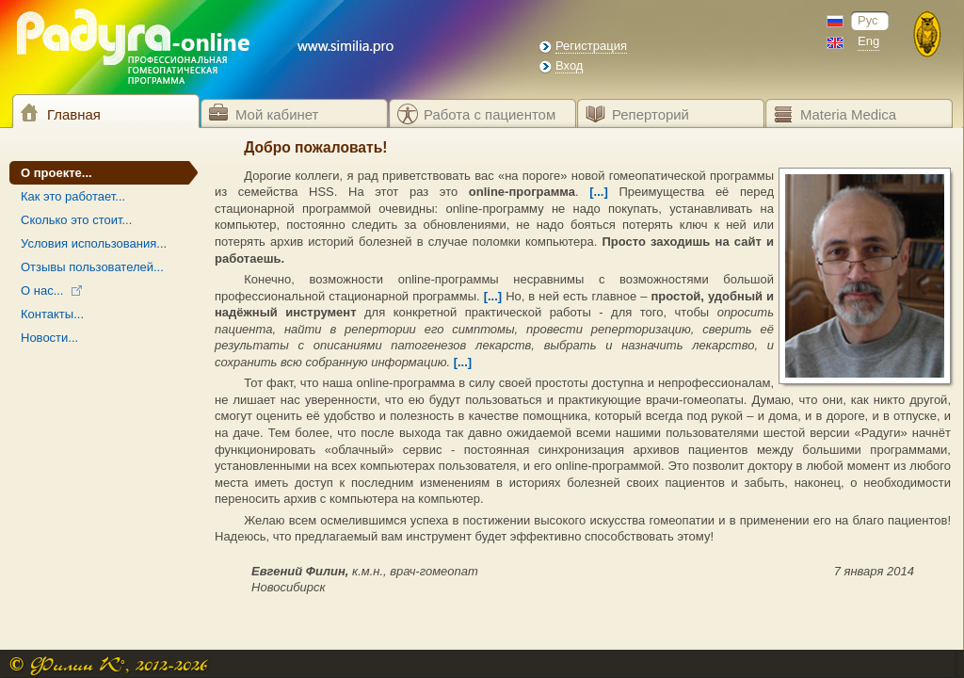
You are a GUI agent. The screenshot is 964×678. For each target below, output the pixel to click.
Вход (569, 65)
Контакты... (52, 314)
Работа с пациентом (489, 114)
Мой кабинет (276, 114)
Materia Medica (848, 114)
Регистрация (591, 46)
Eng (868, 41)
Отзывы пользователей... (92, 267)
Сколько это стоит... (76, 220)
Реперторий (650, 114)
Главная (74, 114)
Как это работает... (73, 196)
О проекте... (56, 173)
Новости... (49, 338)
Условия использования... (94, 243)
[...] (598, 192)
